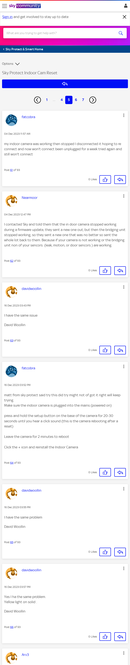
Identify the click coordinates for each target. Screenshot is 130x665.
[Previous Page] (37, 100)
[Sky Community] (25, 6)
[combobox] (58, 33)
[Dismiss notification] (124, 17)
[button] (124, 115)
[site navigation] (4, 6)
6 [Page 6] (76, 100)
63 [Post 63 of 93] (11, 340)
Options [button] (7, 64)
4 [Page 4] (62, 100)
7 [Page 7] (83, 100)
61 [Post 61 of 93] (11, 170)
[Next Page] (93, 100)
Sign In (125, 7)
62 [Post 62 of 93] (11, 260)
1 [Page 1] (47, 100)
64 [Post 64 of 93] (11, 462)
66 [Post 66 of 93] (11, 627)
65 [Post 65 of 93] (11, 542)
